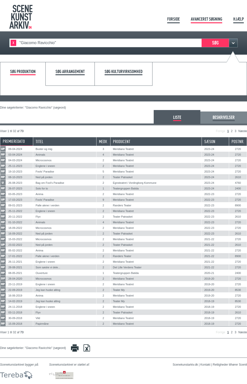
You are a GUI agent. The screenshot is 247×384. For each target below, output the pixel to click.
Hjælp (238, 19)
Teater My (119, 289)
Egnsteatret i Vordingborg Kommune (134, 182)
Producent (121, 141)
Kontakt (205, 364)
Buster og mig (44, 149)
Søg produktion (23, 71)
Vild (38, 318)
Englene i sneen (45, 165)
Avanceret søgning (206, 19)
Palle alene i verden (47, 205)
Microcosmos (44, 160)
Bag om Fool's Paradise (50, 182)
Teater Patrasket (123, 177)
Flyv (38, 216)
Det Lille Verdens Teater (127, 267)
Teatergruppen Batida (126, 188)
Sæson (209, 141)
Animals (40, 154)
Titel (39, 141)
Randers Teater (122, 205)
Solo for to (42, 188)
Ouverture (42, 273)
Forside (173, 19)
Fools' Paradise (45, 171)
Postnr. (238, 141)
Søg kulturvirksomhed (123, 71)
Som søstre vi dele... (48, 267)
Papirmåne (42, 323)
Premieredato (14, 141)
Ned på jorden (44, 177)
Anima (39, 194)
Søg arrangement (70, 71)
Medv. (103, 141)
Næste (242, 131)
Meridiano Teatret (123, 149)
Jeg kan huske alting (48, 289)
